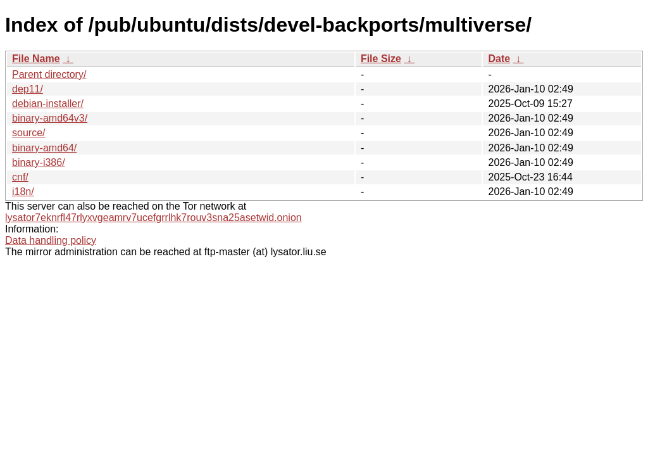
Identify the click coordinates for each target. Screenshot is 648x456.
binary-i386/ (38, 162)
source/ (28, 132)
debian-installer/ (48, 103)
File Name (36, 58)
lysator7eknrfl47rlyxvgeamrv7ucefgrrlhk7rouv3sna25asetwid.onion (153, 217)
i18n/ (23, 191)
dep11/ (27, 89)
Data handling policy (50, 240)
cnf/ (20, 177)
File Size (381, 58)
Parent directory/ (49, 74)
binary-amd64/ (44, 147)
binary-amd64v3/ (49, 118)
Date (499, 58)
